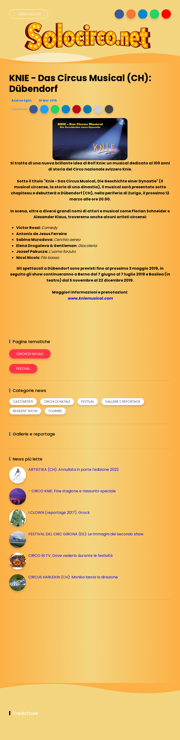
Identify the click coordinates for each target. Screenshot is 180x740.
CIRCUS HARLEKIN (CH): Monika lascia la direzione (73, 577)
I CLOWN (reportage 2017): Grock (59, 512)
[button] (33, 109)
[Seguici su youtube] (166, 14)
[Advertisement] (44, 635)
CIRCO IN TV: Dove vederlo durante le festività (70, 555)
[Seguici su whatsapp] (154, 14)
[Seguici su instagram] (131, 14)
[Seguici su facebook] (119, 14)
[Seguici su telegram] (142, 14)
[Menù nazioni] (28, 14)
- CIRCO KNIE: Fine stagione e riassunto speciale (72, 491)
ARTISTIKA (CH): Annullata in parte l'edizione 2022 (73, 469)
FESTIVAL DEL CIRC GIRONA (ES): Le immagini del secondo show (85, 534)
